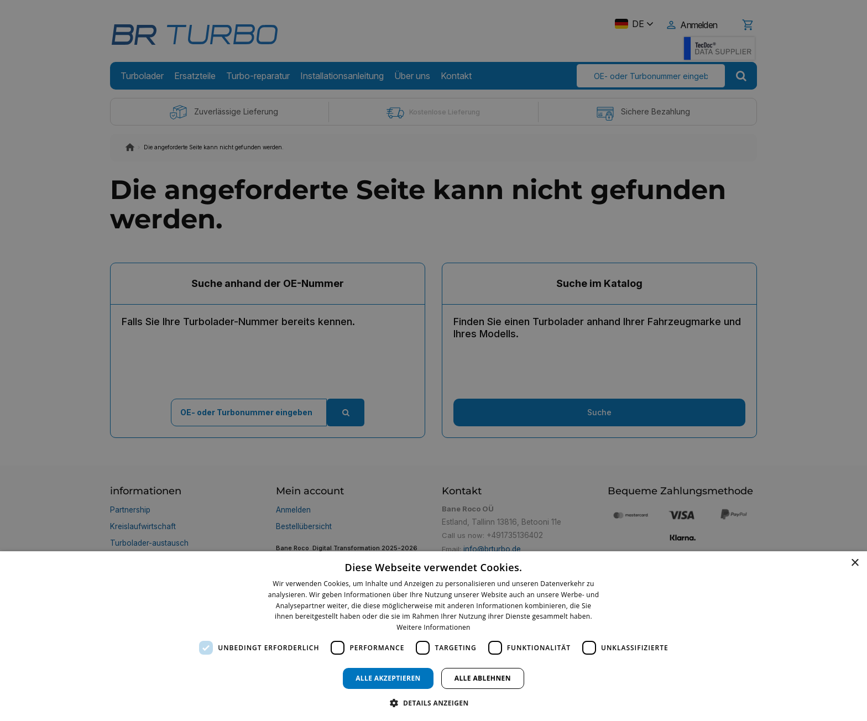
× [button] (854, 563)
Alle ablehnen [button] (483, 678)
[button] (433, 702)
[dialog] (433, 636)
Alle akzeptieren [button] (388, 678)
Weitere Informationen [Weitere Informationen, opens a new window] (433, 627)
